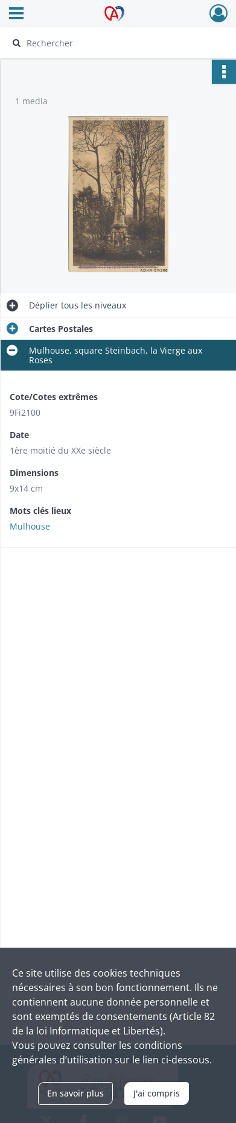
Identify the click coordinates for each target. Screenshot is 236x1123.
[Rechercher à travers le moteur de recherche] (116, 42)
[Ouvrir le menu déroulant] (16, 14)
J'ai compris (156, 1093)
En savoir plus (75, 1093)
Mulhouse (30, 526)
